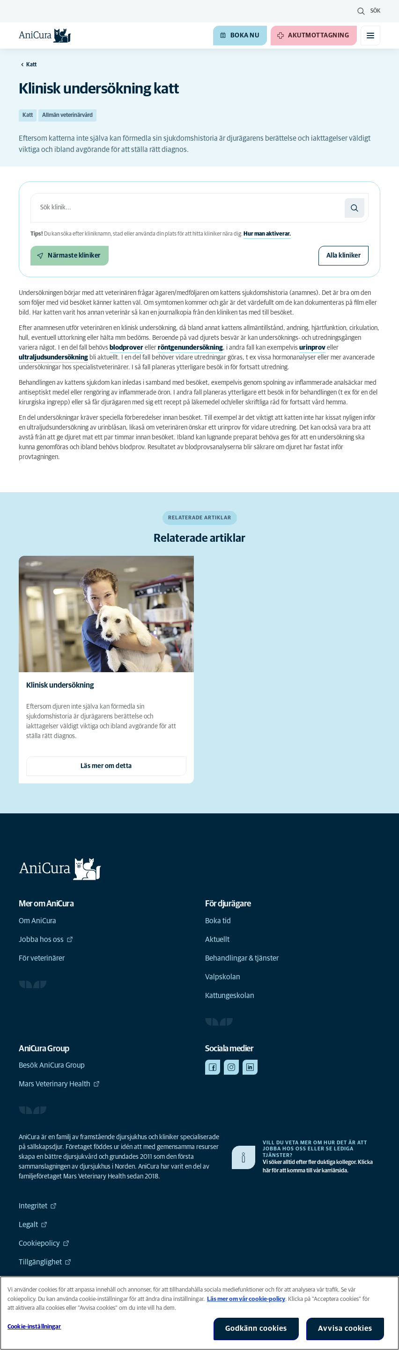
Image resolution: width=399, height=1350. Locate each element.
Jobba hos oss (46, 939)
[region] (199, 1313)
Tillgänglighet (45, 1262)
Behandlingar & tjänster (242, 958)
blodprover (126, 348)
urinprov (312, 348)
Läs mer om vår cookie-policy (246, 1299)
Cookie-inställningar (34, 1327)
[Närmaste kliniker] (69, 256)
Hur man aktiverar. (267, 234)
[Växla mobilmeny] (370, 35)
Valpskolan (222, 977)
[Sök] (354, 208)
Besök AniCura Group (52, 1065)
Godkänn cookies (256, 1328)
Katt (27, 115)
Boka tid (218, 921)
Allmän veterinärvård (67, 115)
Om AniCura (37, 921)
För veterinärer (42, 958)
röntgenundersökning (190, 348)
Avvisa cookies (345, 1328)
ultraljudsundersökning (53, 357)
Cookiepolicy (44, 1243)
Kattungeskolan (229, 995)
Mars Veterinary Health (59, 1084)
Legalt (33, 1224)
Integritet (38, 1206)
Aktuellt (217, 939)
